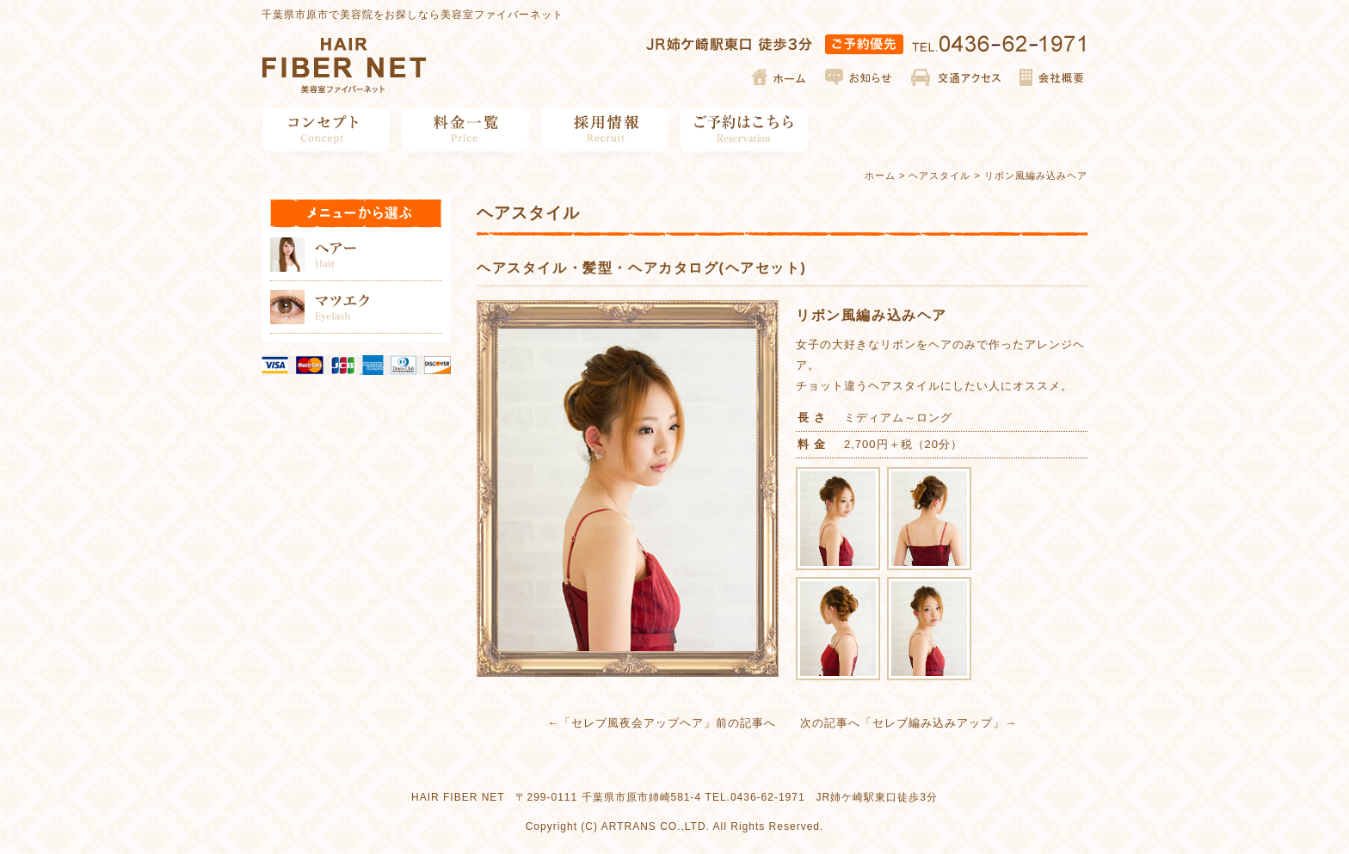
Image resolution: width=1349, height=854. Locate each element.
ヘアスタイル (939, 175)
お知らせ (859, 77)
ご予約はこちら (745, 129)
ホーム (780, 77)
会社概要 (1051, 77)
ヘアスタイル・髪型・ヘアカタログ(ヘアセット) (641, 268)
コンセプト (326, 129)
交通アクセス (956, 77)
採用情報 (605, 129)
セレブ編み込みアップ (932, 722)
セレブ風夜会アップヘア (637, 722)
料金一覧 (466, 129)
